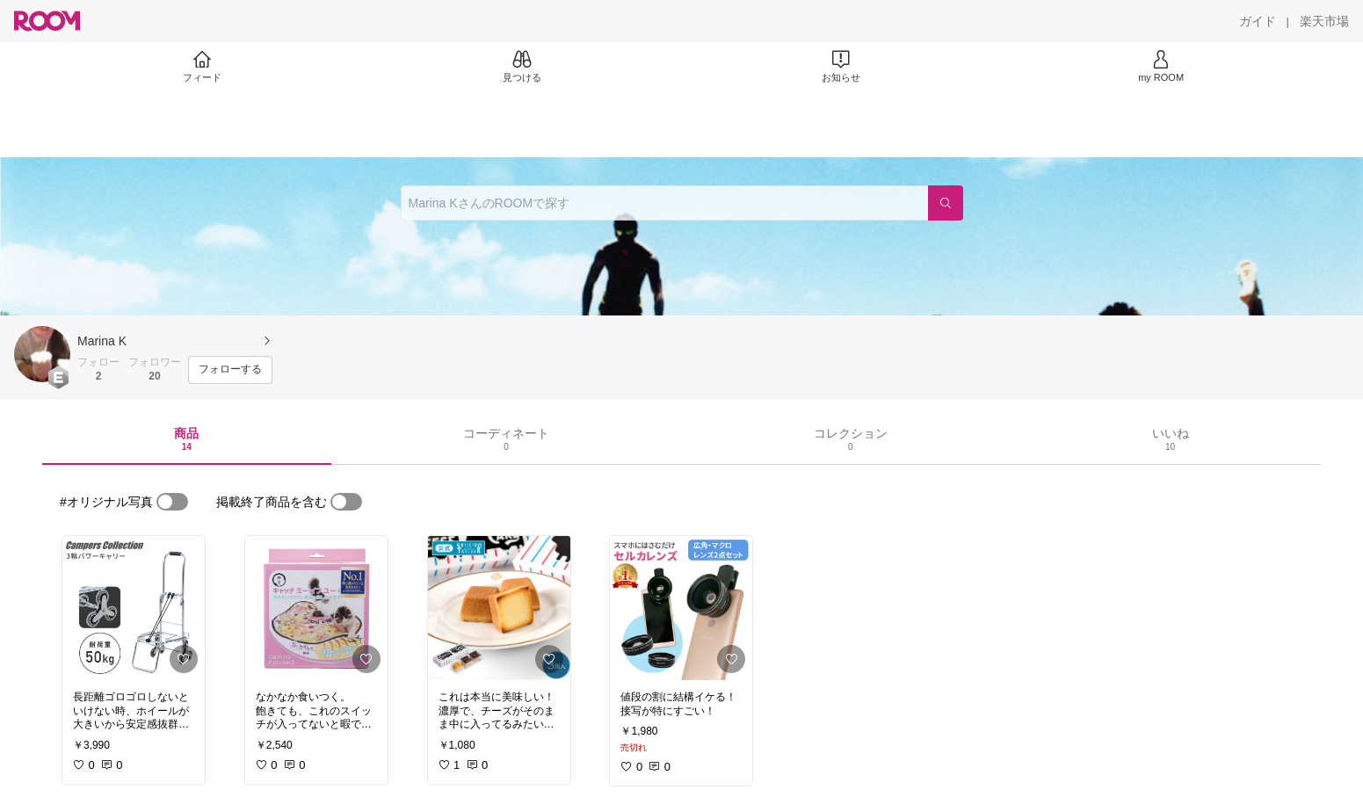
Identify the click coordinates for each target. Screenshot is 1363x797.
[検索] (945, 203)
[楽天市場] (1324, 21)
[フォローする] (230, 370)
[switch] (172, 502)
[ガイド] (1257, 21)
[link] (133, 608)
